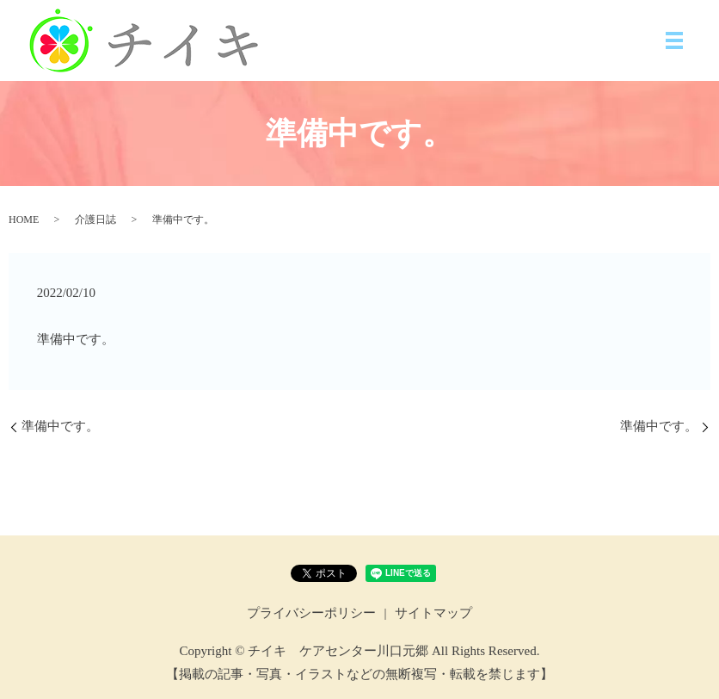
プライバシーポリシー (311, 613)
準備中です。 (60, 426)
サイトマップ (433, 613)
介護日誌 (95, 219)
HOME (24, 219)
